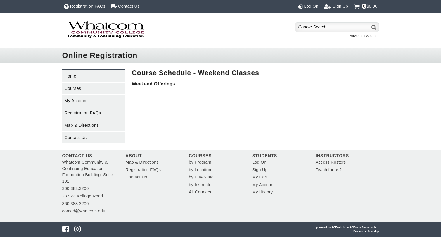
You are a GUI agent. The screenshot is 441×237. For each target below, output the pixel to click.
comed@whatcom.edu (84, 211)
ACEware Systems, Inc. (364, 227)
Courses (73, 88)
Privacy (358, 231)
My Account (76, 100)
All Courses (200, 192)
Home (70, 76)
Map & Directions (82, 125)
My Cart (259, 177)
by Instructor (201, 184)
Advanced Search (364, 35)
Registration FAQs (83, 113)
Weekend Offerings (153, 83)
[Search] (374, 27)
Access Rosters (331, 162)
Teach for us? (329, 169)
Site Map (373, 231)
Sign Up (260, 169)
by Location (200, 169)
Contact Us (76, 137)
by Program (200, 162)
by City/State (201, 177)
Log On (259, 162)
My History (262, 192)
